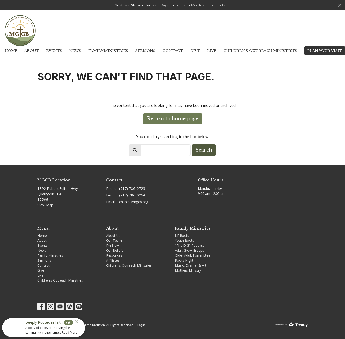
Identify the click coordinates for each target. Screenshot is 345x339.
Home (11, 50)
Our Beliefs (114, 250)
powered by (291, 324)
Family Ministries (108, 50)
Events (54, 50)
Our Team (114, 240)
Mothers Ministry (188, 270)
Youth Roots (184, 240)
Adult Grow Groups (189, 250)
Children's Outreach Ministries (260, 50)
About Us (113, 235)
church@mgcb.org (133, 201)
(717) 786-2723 (132, 188)
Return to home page (172, 118)
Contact (173, 50)
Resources (114, 255)
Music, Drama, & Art (190, 265)
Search (203, 150)
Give (195, 50)
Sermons (145, 50)
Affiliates (112, 260)
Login (141, 325)
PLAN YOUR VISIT (324, 50)
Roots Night (184, 260)
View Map (45, 205)
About (31, 50)
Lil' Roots (182, 235)
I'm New (112, 245)
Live (211, 50)
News (75, 50)
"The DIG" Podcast (189, 245)
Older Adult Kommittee (192, 255)
